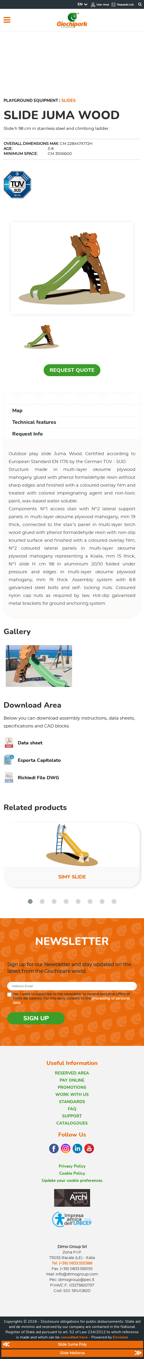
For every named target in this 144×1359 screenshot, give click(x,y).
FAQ (72, 1109)
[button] (30, 901)
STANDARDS (72, 1102)
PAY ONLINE (72, 1080)
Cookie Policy (72, 1173)
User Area (100, 4)
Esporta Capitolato (32, 760)
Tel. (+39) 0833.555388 (72, 1263)
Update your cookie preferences (72, 1180)
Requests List (122, 4)
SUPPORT (72, 1116)
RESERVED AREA (72, 1073)
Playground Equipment (31, 100)
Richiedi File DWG (31, 777)
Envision (120, 1337)
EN (80, 4)
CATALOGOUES (72, 1123)
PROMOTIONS (72, 1087)
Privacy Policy (72, 1166)
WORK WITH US (72, 1094)
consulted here (74, 1337)
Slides (68, 100)
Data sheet (23, 743)
